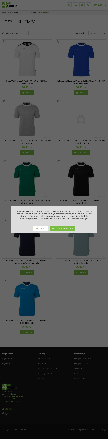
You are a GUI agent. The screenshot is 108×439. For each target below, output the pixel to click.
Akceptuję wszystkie (62, 228)
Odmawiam (40, 228)
